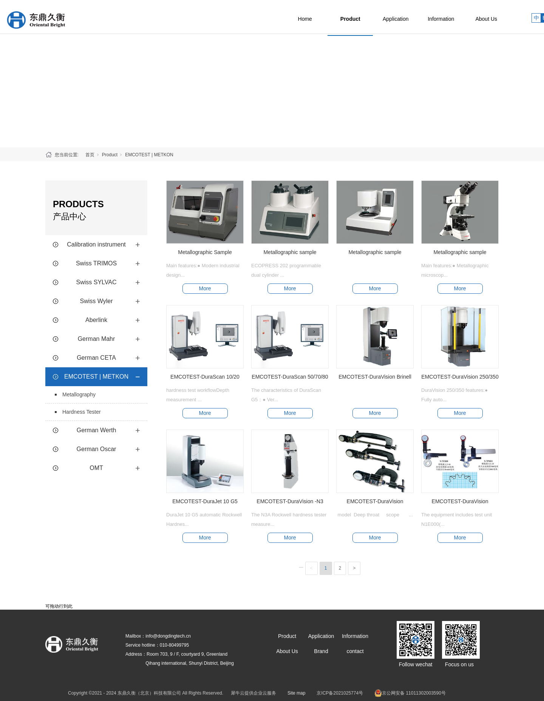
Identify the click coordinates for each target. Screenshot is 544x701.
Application (412, 17)
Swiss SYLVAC (96, 282)
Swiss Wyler (96, 301)
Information (457, 17)
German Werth (96, 430)
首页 (89, 154)
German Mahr (96, 339)
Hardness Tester (81, 412)
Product (367, 17)
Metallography (79, 394)
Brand (321, 651)
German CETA (96, 357)
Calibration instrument (96, 244)
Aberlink (96, 320)
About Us (502, 17)
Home (321, 17)
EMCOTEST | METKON (149, 154)
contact (354, 651)
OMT (96, 468)
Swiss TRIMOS (96, 263)
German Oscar (96, 449)
